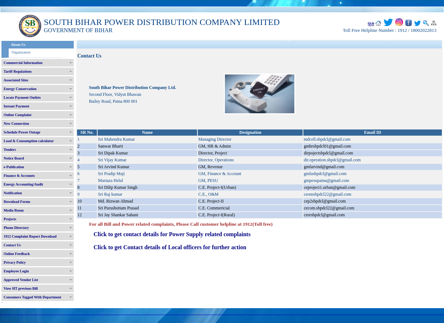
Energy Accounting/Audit (23, 184)
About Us (18, 45)
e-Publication (14, 167)
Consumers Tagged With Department (32, 297)
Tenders (10, 150)
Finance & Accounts (19, 176)
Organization (21, 52)
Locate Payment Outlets (22, 97)
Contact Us (12, 245)
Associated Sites (16, 80)
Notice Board (14, 158)
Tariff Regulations (18, 71)
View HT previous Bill (21, 288)
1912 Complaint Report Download (30, 236)
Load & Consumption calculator (29, 141)
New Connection (16, 124)
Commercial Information (23, 63)
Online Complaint (17, 115)
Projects (10, 219)
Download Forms (17, 202)
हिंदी (371, 24)
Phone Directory (16, 228)
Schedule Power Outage (22, 132)
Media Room (14, 210)
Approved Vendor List (21, 280)
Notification (13, 193)
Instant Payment (16, 106)
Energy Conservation (20, 89)
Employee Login (16, 271)
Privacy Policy (15, 262)
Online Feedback (17, 254)
